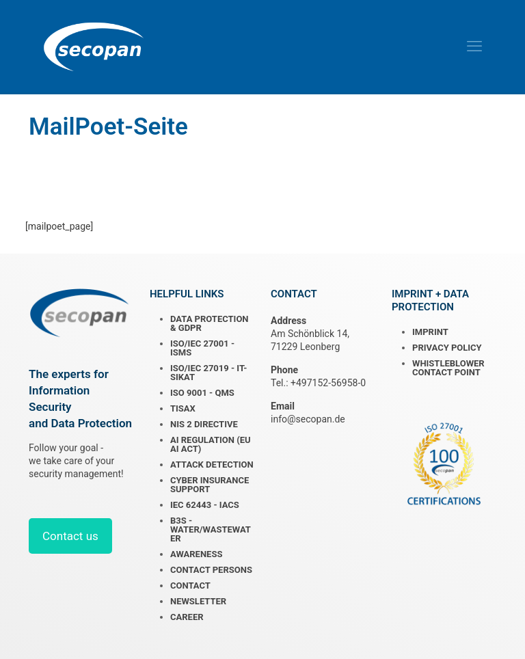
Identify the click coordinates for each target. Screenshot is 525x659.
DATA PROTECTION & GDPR (209, 323)
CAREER (187, 617)
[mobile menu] (474, 46)
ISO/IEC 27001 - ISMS (202, 348)
